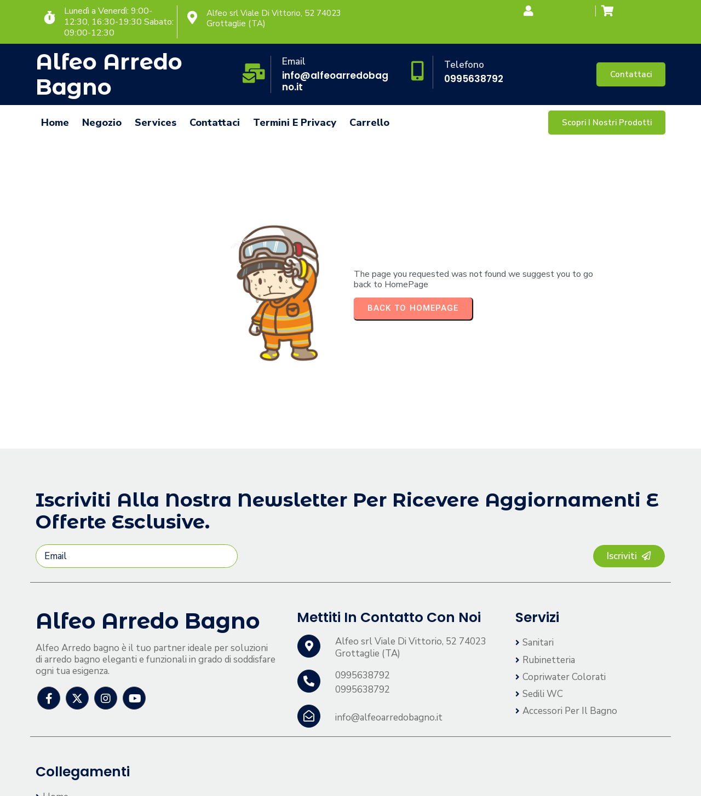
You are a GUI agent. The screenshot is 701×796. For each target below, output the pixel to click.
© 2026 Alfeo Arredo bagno (95, 776)
